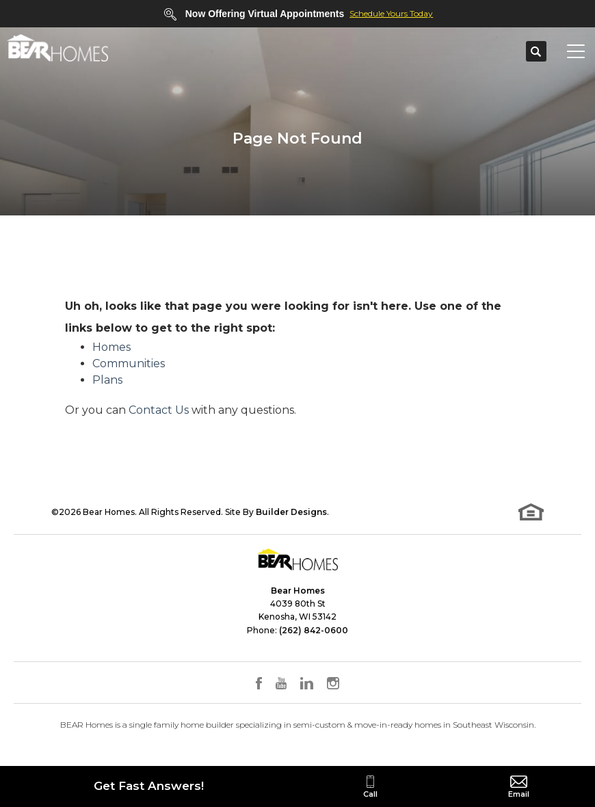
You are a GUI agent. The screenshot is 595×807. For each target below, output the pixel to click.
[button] (536, 52)
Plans (107, 379)
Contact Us (159, 410)
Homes (111, 347)
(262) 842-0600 (313, 630)
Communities (128, 363)
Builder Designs (291, 512)
